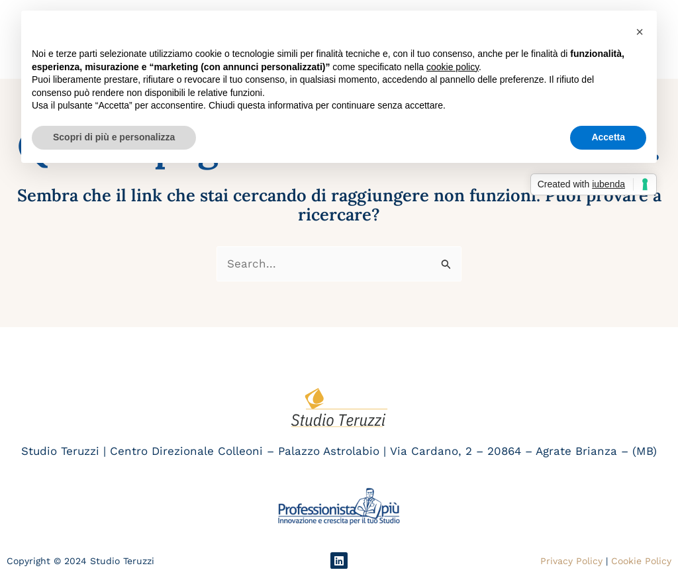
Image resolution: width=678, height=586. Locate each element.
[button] (639, 31)
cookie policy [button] (452, 67)
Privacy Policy (571, 561)
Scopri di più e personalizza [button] (114, 137)
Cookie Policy (641, 561)
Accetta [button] (608, 137)
